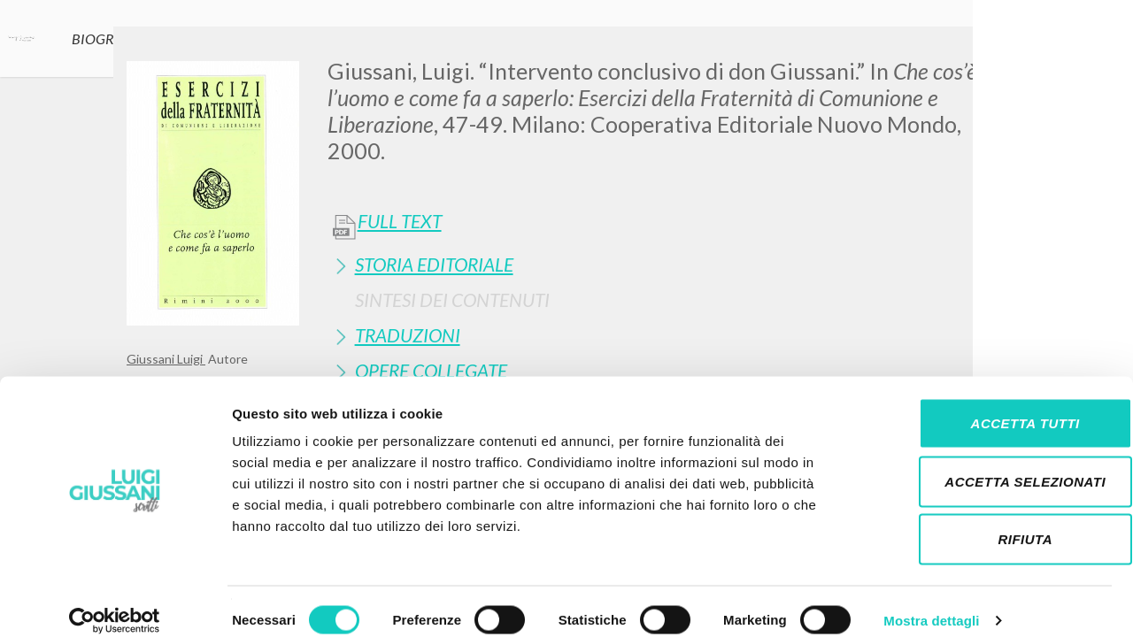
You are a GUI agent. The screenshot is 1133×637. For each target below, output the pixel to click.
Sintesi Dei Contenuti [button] (452, 299)
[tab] (667, 264)
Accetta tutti (984, 404)
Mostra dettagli (931, 602)
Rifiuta (985, 520)
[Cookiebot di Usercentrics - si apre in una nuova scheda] (114, 602)
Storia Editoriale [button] (434, 264)
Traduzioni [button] (407, 335)
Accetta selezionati (985, 463)
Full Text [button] (400, 221)
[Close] (993, 53)
